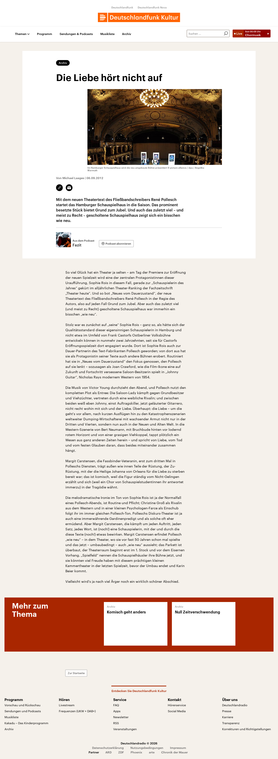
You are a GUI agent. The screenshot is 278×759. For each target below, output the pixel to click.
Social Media (177, 711)
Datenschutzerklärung (108, 747)
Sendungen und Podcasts (22, 711)
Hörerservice (177, 705)
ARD (108, 752)
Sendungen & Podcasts (76, 34)
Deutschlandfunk (122, 7)
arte (152, 752)
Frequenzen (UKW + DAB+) (77, 711)
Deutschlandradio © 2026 (139, 743)
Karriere (227, 717)
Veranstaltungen (125, 729)
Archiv (126, 34)
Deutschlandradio (234, 705)
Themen (21, 34)
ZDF (121, 752)
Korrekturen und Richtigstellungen (246, 729)
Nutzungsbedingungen (146, 747)
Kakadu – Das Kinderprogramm (26, 723)
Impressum (178, 747)
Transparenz (231, 723)
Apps (117, 711)
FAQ (116, 705)
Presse (226, 711)
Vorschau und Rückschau (22, 705)
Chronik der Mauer (174, 752)
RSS (116, 723)
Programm (44, 34)
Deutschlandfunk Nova (152, 7)
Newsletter (121, 717)
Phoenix (136, 752)
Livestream (67, 705)
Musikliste (107, 34)
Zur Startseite (76, 673)
